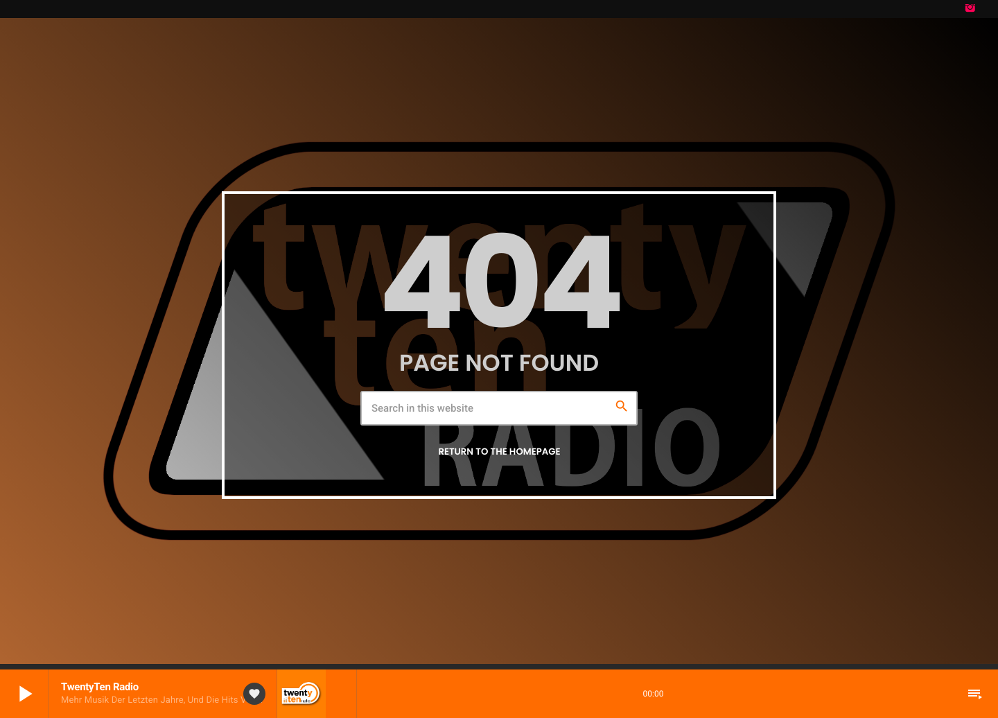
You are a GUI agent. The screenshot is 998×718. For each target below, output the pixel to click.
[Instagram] (970, 9)
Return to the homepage (499, 451)
